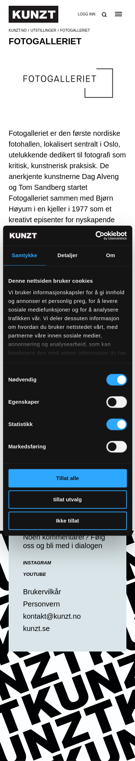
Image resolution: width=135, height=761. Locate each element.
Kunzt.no (18, 30)
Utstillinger (44, 30)
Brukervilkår (42, 592)
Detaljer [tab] (68, 255)
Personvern (41, 604)
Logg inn (86, 14)
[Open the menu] (118, 14)
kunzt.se (36, 628)
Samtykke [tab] (24, 255)
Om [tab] (110, 255)
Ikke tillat (67, 521)
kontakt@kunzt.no (52, 616)
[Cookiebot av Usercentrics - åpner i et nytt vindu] (96, 235)
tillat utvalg (67, 499)
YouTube (34, 574)
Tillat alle (67, 478)
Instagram (37, 562)
